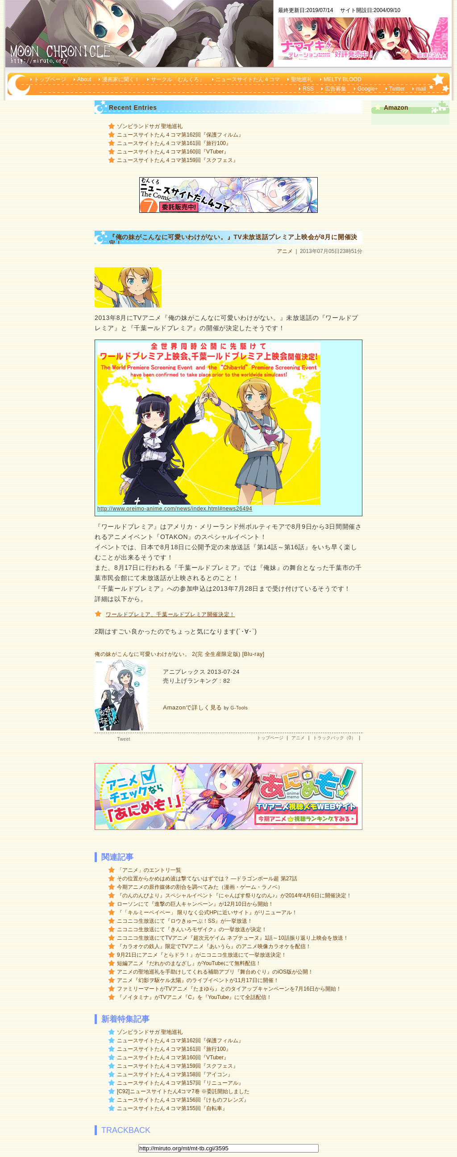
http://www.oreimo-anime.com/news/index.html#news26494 (174, 509)
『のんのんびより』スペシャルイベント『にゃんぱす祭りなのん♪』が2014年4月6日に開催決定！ (234, 895)
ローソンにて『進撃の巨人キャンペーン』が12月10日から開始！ (195, 904)
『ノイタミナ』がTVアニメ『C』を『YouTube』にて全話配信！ (194, 997)
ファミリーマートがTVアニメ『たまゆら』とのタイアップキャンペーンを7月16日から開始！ (229, 989)
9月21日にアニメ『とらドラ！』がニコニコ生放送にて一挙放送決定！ (202, 955)
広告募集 (335, 89)
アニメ (285, 251)
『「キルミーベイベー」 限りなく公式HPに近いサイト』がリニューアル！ (207, 912)
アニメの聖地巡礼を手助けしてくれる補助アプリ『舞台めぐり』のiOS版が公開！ (215, 972)
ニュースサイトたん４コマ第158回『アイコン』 (175, 1074)
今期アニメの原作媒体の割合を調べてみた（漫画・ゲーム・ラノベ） (200, 887)
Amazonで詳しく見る (192, 707)
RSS (308, 89)
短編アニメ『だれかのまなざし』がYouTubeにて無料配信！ (189, 963)
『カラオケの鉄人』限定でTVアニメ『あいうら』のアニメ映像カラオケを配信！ (214, 946)
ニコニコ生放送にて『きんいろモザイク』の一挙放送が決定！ (192, 929)
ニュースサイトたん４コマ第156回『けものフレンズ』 (183, 1100)
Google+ (367, 89)
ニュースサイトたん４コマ (248, 79)
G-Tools (239, 707)
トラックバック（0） (334, 737)
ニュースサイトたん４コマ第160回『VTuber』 (173, 152)
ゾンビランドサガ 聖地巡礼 (150, 126)
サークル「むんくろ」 (177, 79)
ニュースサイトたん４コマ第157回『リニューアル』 (180, 1083)
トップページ (50, 79)
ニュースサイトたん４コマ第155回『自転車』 (172, 1108)
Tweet (123, 739)
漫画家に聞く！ (121, 79)
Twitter (397, 89)
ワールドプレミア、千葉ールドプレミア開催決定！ (170, 614)
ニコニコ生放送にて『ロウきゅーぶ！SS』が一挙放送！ (185, 921)
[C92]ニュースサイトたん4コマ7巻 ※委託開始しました (183, 1091)
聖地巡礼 (301, 79)
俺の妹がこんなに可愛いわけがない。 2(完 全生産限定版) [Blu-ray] (180, 654)
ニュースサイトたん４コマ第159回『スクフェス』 (177, 160)
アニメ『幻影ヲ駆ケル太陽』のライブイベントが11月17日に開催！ (198, 980)
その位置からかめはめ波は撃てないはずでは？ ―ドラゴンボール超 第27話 (207, 878)
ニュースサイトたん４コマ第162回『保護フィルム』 (180, 135)
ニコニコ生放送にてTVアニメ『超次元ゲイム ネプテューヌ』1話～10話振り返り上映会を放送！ (233, 938)
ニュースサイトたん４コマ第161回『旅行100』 (174, 143)
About (84, 79)
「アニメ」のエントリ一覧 (149, 870)
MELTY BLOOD (342, 79)
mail (421, 89)
